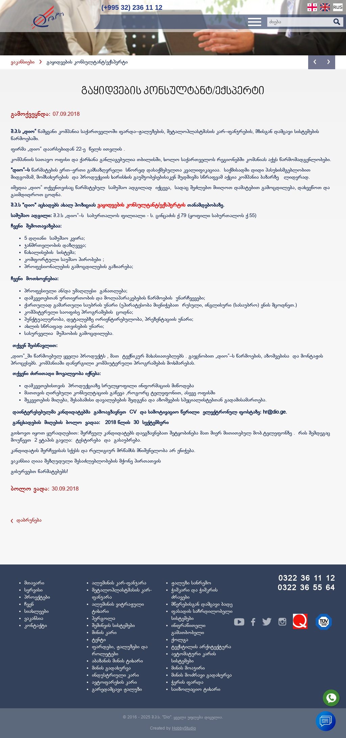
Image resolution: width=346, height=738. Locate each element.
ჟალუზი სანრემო (191, 583)
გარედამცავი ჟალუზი (117, 689)
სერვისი (33, 590)
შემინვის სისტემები (113, 626)
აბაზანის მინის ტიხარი (117, 661)
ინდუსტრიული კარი (115, 675)
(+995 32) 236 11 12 (132, 7)
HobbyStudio (184, 728)
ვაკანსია (33, 618)
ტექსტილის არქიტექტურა (201, 647)
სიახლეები (36, 611)
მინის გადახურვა (111, 668)
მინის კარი (104, 633)
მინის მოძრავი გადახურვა (201, 675)
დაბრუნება (26, 520)
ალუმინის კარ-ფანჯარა (119, 583)
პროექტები (37, 597)
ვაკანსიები (22, 62)
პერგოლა (103, 618)
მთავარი (34, 583)
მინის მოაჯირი (188, 668)
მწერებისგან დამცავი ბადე (201, 604)
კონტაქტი (35, 626)
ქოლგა (179, 640)
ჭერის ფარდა (187, 682)
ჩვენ (29, 604)
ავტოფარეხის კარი (114, 682)
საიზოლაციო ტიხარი (195, 689)
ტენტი (99, 640)
